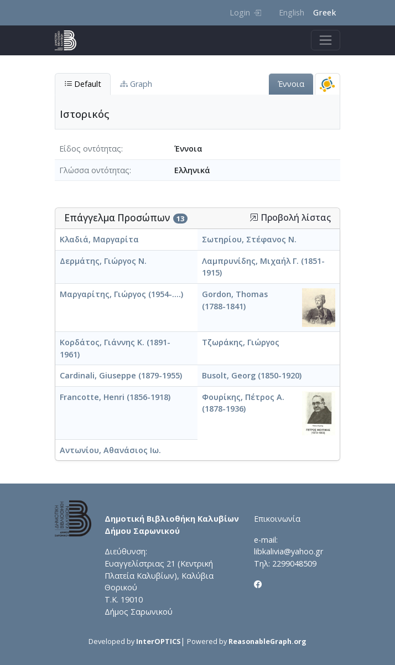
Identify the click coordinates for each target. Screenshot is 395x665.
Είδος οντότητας (90, 148)
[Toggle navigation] (325, 40)
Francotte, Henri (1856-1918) (115, 397)
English (291, 12)
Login (245, 12)
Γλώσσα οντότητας (94, 170)
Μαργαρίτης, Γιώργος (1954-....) (121, 294)
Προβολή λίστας (290, 217)
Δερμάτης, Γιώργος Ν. (103, 261)
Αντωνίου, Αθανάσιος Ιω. (110, 450)
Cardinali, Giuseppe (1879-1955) (121, 375)
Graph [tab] (136, 84)
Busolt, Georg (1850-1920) (252, 375)
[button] (254, 217)
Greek (324, 12)
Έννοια (291, 84)
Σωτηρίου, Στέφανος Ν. (249, 239)
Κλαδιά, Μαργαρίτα (99, 239)
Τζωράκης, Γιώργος (240, 342)
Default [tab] (82, 84)
